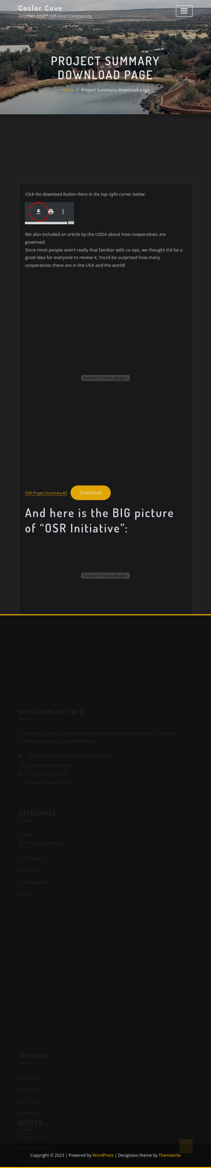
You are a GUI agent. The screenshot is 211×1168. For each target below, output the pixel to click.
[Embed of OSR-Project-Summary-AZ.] (105, 429)
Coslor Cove (41, 7)
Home (67, 95)
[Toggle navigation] (184, 11)
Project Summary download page (115, 95)
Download (90, 543)
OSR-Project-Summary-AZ (46, 543)
